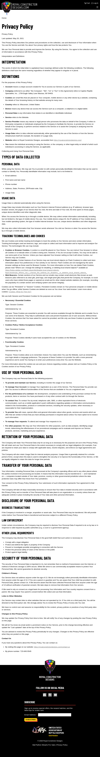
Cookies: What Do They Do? (20, 292)
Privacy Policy (62, 745)
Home (4, 18)
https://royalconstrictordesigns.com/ (68, 140)
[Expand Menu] (97, 7)
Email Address (30, 715)
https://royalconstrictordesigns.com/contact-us (52, 647)
